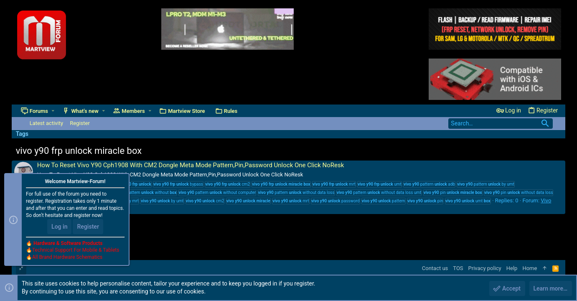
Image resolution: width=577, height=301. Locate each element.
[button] (52, 111)
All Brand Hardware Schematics (67, 257)
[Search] (500, 123)
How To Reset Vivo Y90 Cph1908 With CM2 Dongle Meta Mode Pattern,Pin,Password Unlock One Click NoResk (190, 165)
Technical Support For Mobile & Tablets (75, 250)
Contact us (435, 268)
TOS (458, 268)
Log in (59, 226)
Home (529, 268)
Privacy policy (484, 268)
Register (88, 226)
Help (512, 268)
